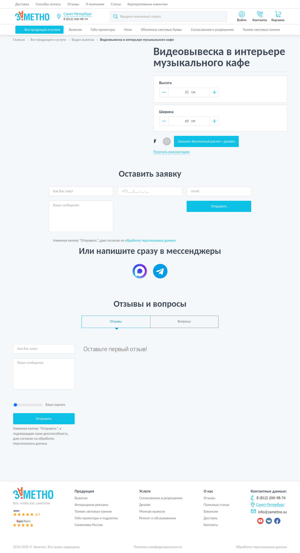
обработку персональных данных (150, 240)
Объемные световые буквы (161, 29)
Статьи (116, 4)
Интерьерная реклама (91, 505)
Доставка (22, 4)
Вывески (75, 29)
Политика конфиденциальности (158, 547)
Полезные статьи (216, 505)
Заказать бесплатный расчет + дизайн (206, 141)
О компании (95, 4)
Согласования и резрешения (160, 498)
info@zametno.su (269, 512)
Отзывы (73, 4)
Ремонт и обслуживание (157, 518)
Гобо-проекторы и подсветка (96, 518)
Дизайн (145, 505)
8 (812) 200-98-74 (75, 19)
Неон (128, 29)
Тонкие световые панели (261, 29)
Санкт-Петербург (77, 13)
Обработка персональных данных (261, 547)
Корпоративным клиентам (148, 4)
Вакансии (211, 511)
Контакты (211, 525)
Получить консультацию (171, 152)
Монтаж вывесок (152, 511)
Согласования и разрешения (212, 29)
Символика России (89, 525)
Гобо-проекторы (103, 29)
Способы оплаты (48, 4)
